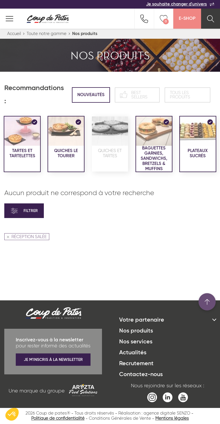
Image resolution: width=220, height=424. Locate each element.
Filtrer (24, 211)
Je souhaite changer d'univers (180, 4)
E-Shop (187, 18)
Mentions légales (172, 418)
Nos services (135, 342)
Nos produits (136, 331)
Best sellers (134, 95)
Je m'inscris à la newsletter (53, 360)
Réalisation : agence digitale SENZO (154, 413)
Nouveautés (91, 95)
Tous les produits (180, 95)
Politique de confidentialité (58, 418)
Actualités (132, 353)
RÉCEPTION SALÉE (27, 237)
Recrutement (136, 364)
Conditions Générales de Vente (120, 418)
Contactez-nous (141, 375)
